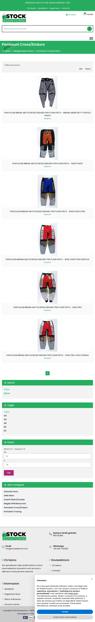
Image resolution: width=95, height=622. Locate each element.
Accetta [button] (65, 612)
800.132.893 (58, 535)
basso (88, 69)
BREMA (7, 393)
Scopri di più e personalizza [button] (64, 617)
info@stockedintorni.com (17, 548)
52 (5, 430)
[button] (92, 579)
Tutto (6, 389)
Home (6, 51)
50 (5, 427)
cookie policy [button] (73, 593)
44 (5, 415)
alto (81, 69)
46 (5, 419)
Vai (8, 472)
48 (5, 423)
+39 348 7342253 (60, 548)
